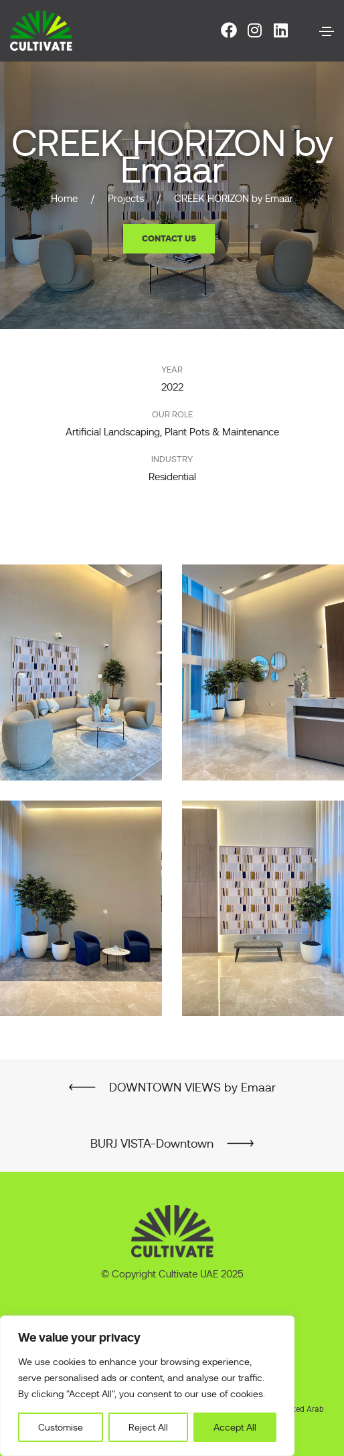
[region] (147, 1386)
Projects (126, 198)
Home (64, 198)
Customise (60, 1427)
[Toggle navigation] (326, 31)
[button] (169, 238)
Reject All (148, 1427)
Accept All (234, 1427)
